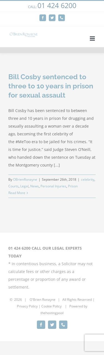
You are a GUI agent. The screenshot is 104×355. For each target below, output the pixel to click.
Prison (73, 186)
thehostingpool (52, 313)
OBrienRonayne (25, 179)
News (34, 186)
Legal (24, 186)
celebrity (87, 179)
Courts (13, 186)
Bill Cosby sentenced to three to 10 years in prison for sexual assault (50, 86)
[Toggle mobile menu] (93, 38)
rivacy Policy (28, 306)
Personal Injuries (53, 186)
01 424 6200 (56, 5)
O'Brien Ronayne (42, 299)
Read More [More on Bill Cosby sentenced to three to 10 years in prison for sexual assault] (16, 192)
